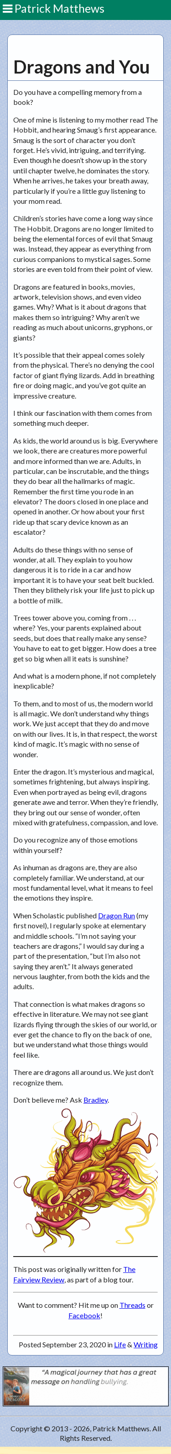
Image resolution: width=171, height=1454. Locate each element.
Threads (132, 1305)
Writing (146, 1344)
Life (120, 1344)
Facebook (84, 1315)
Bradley (95, 1099)
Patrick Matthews (53, 8)
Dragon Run (116, 915)
